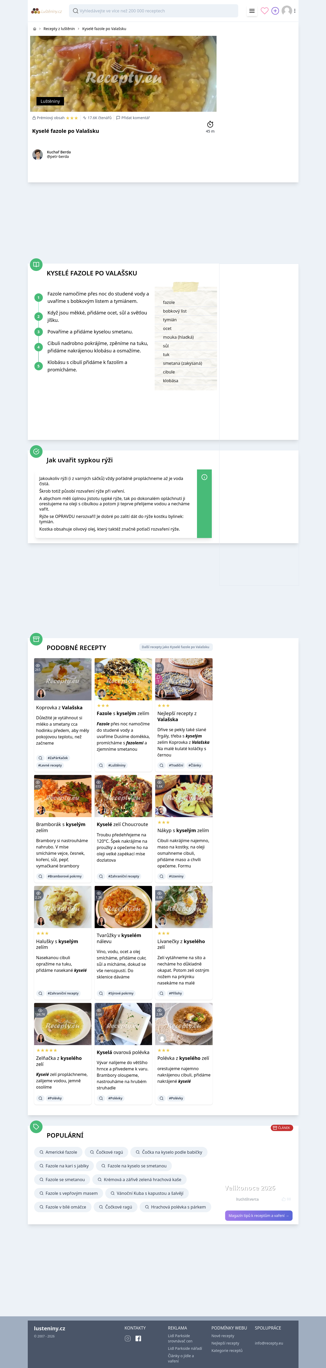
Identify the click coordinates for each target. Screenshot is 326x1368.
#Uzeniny (176, 876)
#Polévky (55, 1098)
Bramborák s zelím (61, 827)
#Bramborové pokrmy (65, 876)
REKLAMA (177, 1328)
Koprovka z (59, 707)
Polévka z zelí (183, 1058)
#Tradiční (176, 765)
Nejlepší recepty (225, 1343)
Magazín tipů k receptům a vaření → (258, 1215)
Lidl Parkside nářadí (185, 1348)
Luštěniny (50, 101)
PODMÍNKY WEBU (229, 1328)
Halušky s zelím (57, 944)
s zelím (123, 713)
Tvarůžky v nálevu (119, 938)
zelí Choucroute (122, 824)
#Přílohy (175, 993)
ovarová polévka (123, 1052)
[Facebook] (138, 1338)
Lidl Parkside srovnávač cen (180, 1338)
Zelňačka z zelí (59, 1061)
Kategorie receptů (227, 1350)
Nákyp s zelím (183, 830)
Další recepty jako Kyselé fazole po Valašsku (175, 647)
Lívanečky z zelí (181, 944)
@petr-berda (58, 156)
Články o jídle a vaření (181, 1358)
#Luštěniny (117, 765)
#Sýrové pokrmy (121, 993)
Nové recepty (223, 1335)
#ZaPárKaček (58, 758)
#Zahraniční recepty (123, 876)
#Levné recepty (50, 765)
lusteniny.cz (49, 1328)
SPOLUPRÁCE (268, 1328)
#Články (195, 765)
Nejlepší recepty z (176, 716)
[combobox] (153, 10)
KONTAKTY (135, 1328)
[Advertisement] (259, 101)
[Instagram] (128, 1338)
